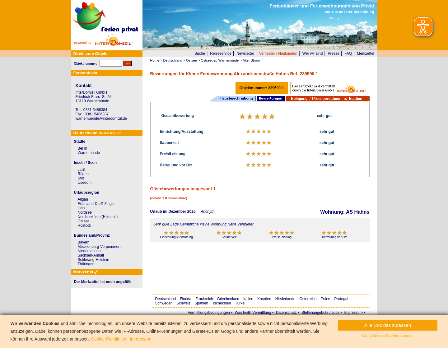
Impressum (353, 312)
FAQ (348, 53)
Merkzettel (365, 53)
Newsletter (245, 53)
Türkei (240, 303)
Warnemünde (89, 153)
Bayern (84, 242)
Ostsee (84, 221)
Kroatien (264, 299)
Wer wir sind (312, 53)
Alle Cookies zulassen (387, 325)
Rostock (84, 225)
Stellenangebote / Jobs (320, 312)
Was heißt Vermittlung (253, 312)
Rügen (83, 174)
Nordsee (85, 212)
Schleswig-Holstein (93, 260)
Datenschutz (286, 312)
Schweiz (184, 303)
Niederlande (285, 299)
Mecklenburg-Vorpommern (100, 246)
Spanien (201, 303)
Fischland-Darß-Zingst (96, 204)
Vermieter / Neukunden (278, 53)
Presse (333, 53)
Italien (248, 299)
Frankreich (204, 299)
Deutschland (165, 299)
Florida (185, 299)
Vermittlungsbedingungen (209, 312)
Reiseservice (220, 53)
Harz (82, 208)
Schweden (164, 303)
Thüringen (86, 264)
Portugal (341, 299)
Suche (199, 53)
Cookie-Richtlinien (108, 338)
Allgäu (83, 199)
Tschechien (221, 303)
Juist (82, 169)
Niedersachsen (90, 251)
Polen (325, 299)
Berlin (82, 148)
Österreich (307, 299)
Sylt (81, 178)
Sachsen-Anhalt (91, 255)
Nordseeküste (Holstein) (98, 217)
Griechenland (228, 299)
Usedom (85, 182)
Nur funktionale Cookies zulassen (387, 335)
